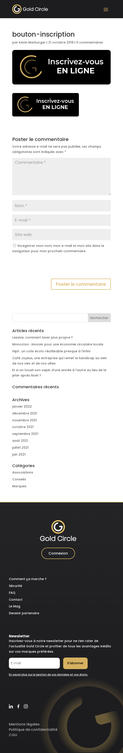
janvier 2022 (22, 406)
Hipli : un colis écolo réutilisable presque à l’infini (51, 351)
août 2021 (20, 440)
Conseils (19, 479)
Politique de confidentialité (33, 729)
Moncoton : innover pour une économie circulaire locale (57, 344)
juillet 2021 (20, 447)
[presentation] (46, 267)
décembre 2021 (24, 413)
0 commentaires (89, 42)
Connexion (58, 553)
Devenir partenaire (24, 613)
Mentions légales (24, 724)
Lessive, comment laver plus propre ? (42, 337)
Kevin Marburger (32, 42)
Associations (22, 472)
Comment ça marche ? (27, 579)
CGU (13, 734)
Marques (19, 486)
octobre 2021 (23, 427)
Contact (15, 599)
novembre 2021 (24, 420)
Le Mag (14, 606)
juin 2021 (19, 454)
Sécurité (15, 586)
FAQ (12, 593)
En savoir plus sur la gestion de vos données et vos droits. (48, 674)
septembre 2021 (25, 434)
